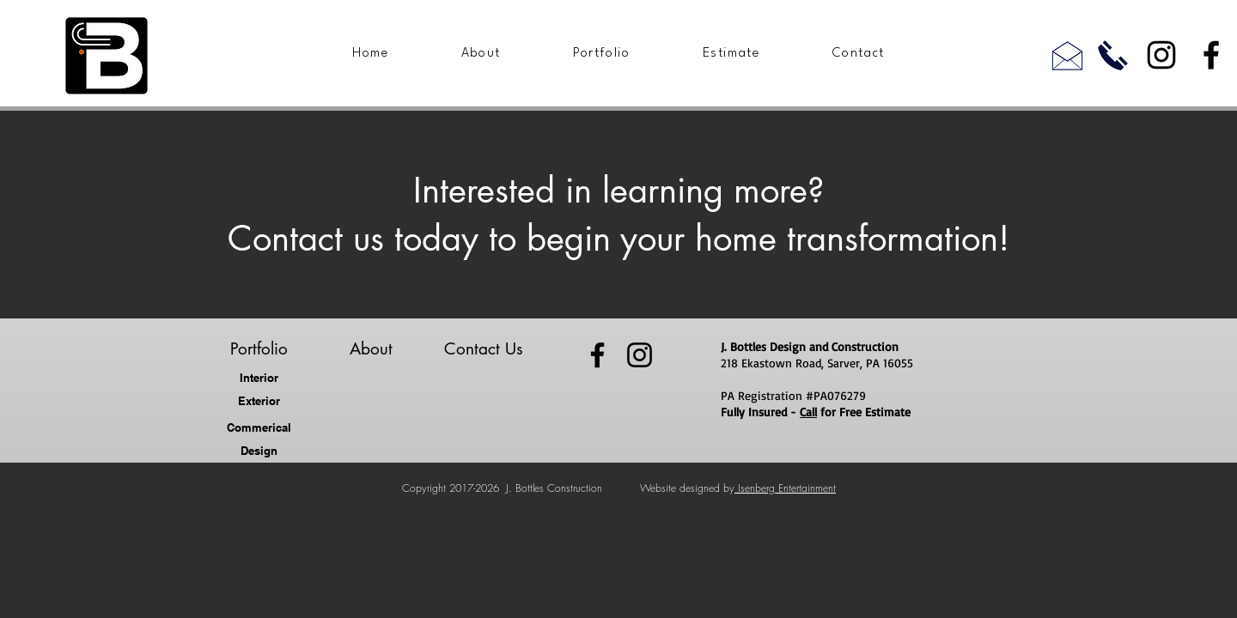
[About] (371, 349)
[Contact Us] (484, 349)
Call (808, 411)
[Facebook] (1211, 55)
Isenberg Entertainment (785, 488)
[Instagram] (1161, 55)
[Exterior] (259, 401)
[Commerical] (259, 427)
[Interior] (259, 378)
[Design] (259, 451)
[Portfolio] (259, 349)
